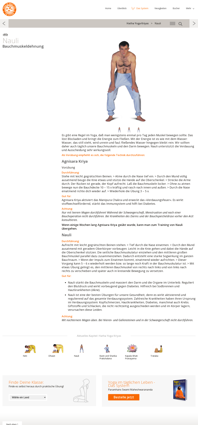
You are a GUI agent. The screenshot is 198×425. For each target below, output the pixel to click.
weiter (193, 23)
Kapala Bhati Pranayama (132, 352)
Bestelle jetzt (124, 397)
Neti (30, 350)
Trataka (158, 350)
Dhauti (55, 350)
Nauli (81, 350)
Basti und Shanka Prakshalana (108, 352)
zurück (4, 23)
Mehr (188, 8)
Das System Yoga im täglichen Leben (9, 8)
